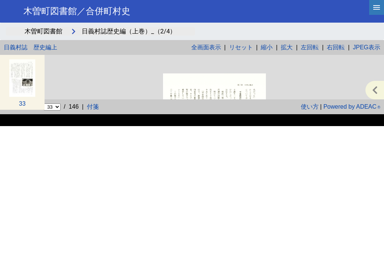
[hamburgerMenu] (376, 7)
